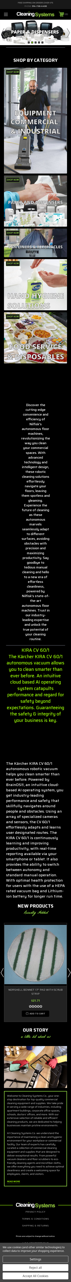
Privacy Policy (35, 1212)
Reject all (35, 1267)
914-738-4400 (39, 6)
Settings (35, 1259)
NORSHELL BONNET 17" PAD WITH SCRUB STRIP (35, 992)
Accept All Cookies (35, 1276)
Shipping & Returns (35, 1225)
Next (68, 32)
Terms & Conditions (35, 1219)
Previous (3, 32)
